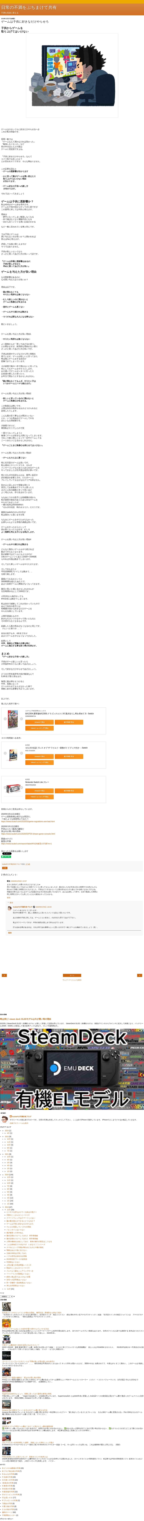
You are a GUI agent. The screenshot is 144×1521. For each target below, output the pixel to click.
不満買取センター (9, 1507)
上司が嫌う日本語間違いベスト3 (18, 1257)
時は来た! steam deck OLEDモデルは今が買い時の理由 (25, 1011)
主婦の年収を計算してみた (16, 1245)
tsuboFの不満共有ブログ (22, 899)
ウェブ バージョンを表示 (72, 972)
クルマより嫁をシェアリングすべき (19, 1263)
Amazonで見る (36, 722)
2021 (7, 1146)
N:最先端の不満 (8, 1484)
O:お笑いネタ (7, 1490)
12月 (9, 1131)
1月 (8, 1163)
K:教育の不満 (7, 1478)
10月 (9, 1137)
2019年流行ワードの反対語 (16, 1251)
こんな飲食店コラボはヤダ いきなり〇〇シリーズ (25, 1237)
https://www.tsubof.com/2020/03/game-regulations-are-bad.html (28, 814)
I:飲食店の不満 (7, 1475)
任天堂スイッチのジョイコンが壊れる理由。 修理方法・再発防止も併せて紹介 (31, 1305)
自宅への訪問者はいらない (16, 1272)
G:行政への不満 (8, 1472)
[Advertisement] (72, 989)
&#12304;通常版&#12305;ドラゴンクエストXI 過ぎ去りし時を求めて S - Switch (59, 714)
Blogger (77, 1519)
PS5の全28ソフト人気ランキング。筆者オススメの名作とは (25, 1449)
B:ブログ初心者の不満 (10, 1463)
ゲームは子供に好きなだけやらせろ (19, 1216)
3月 (8, 1190)
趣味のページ (7, 1504)
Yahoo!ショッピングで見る (82, 722)
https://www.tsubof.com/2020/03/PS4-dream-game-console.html (28, 826)
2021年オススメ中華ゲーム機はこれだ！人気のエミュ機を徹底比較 (27, 1418)
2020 (7, 1167)
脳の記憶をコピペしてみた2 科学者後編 (22, 1228)
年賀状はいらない (13, 1254)
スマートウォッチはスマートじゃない (20, 1210)
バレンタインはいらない (15, 1222)
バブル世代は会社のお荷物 (16, 1248)
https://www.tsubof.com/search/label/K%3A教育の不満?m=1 (26, 836)
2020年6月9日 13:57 (19, 873)
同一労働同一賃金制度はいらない (19, 1275)
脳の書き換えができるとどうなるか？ (20, 1213)
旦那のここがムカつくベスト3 (17, 1207)
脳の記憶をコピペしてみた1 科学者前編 (22, 1231)
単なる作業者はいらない (15, 1278)
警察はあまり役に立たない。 (17, 1242)
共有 (4, 860)
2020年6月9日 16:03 (43, 899)
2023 (7, 1129)
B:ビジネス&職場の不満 (11, 1460)
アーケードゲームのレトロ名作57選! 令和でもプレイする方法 (25, 1321)
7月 (8, 1143)
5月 (8, 1155)
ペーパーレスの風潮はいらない (18, 1266)
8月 (8, 1140)
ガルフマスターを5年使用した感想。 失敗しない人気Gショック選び (28, 1435)
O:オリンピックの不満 (10, 1487)
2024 (7, 1123)
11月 (9, 1134)
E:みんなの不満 (8, 1466)
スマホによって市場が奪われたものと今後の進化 (24, 1239)
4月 (8, 1125)
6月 (8, 1152)
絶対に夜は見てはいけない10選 (18, 1269)
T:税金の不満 (7, 1495)
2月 (8, 1160)
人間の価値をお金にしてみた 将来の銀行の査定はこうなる (29, 1234)
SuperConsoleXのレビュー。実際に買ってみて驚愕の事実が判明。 (27, 1386)
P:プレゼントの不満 (9, 1492)
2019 (7, 1199)
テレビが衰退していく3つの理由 (18, 1219)
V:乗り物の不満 (8, 1498)
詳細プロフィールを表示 (19, 1115)
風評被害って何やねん (14, 1225)
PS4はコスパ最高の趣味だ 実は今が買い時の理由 (21, 1370)
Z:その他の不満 (8, 1501)
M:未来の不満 (7, 1481)
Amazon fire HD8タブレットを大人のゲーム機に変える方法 (24, 1402)
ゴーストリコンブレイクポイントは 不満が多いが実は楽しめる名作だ (28, 1353)
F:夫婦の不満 (7, 1469)
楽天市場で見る (59, 722)
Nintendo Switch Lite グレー (37, 777)
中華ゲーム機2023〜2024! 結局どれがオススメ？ (20, 1337)
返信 (8, 890)
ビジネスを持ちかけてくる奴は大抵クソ (21, 1204)
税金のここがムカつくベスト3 (17, 1260)
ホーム (72, 967)
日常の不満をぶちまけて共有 (29, 7)
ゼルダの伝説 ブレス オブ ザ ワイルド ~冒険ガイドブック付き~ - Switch (56, 745)
